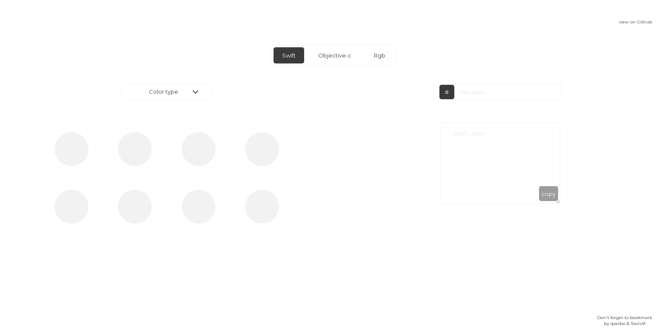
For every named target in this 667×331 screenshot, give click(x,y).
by (607, 323)
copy (549, 193)
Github (644, 22)
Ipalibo (617, 323)
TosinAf (638, 323)
